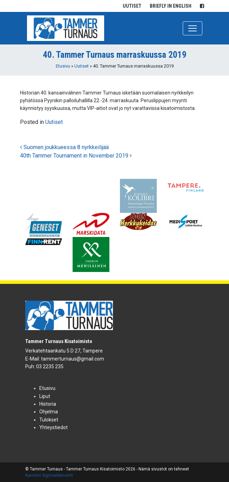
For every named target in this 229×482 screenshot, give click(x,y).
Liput (44, 396)
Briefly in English (170, 6)
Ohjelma (48, 411)
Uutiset (132, 6)
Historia (47, 404)
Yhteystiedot (53, 427)
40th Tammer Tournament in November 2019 (76, 155)
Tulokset (48, 419)
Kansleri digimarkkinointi (49, 475)
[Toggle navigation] (192, 28)
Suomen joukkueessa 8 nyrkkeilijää (64, 147)
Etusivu (63, 66)
